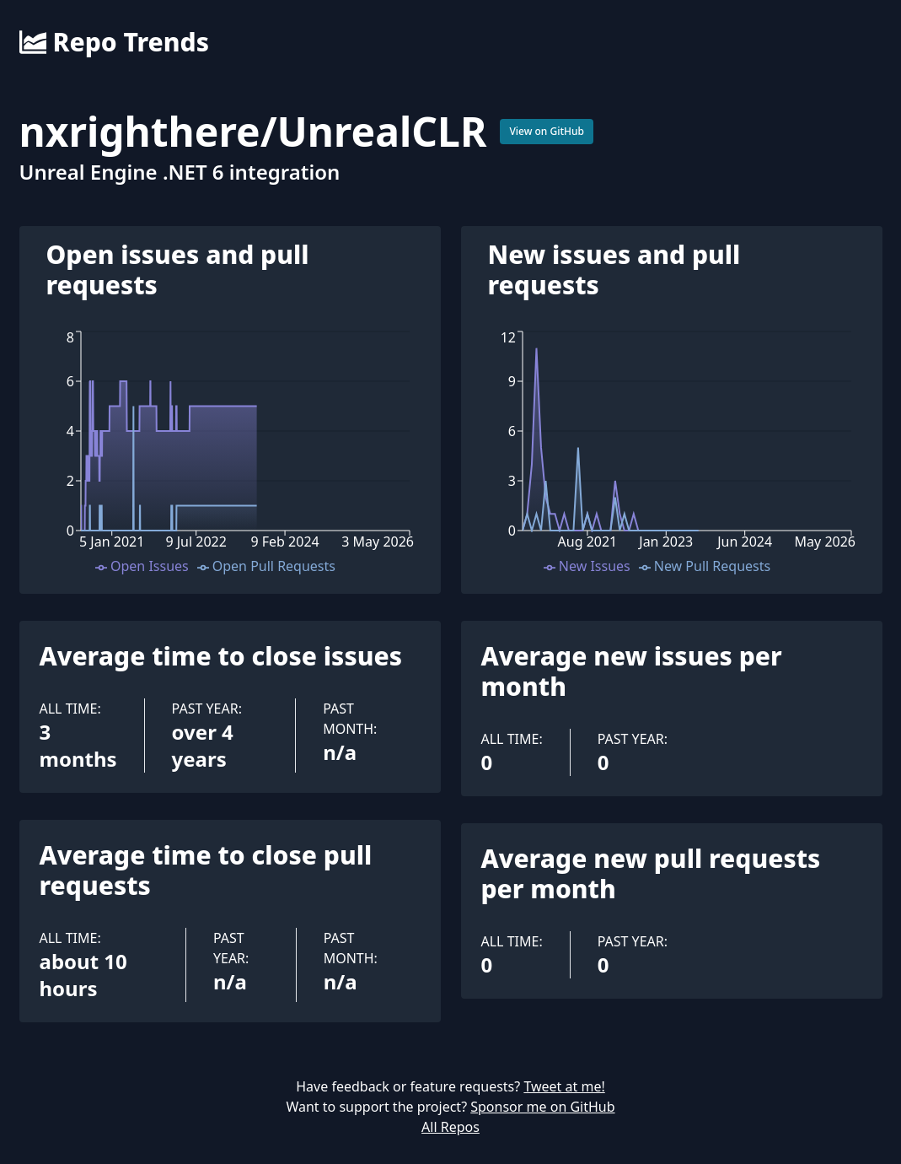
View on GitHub (546, 131)
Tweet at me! (563, 1086)
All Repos (450, 1127)
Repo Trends (114, 42)
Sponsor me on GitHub (542, 1106)
